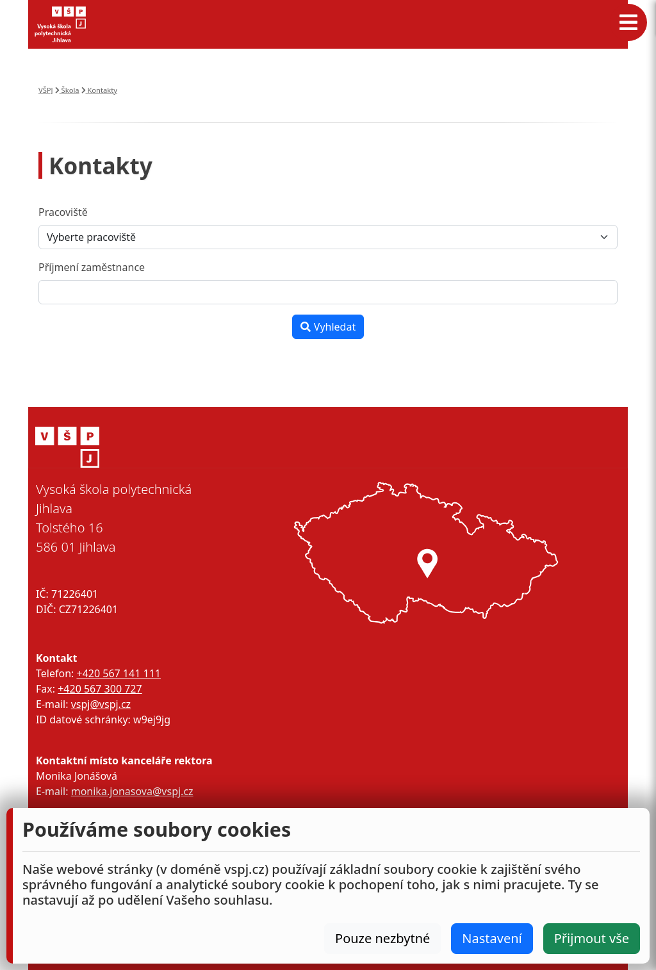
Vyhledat (328, 327)
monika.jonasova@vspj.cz (132, 791)
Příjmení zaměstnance (91, 267)
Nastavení (491, 938)
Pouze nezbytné (382, 938)
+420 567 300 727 (100, 689)
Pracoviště (63, 212)
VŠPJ (45, 90)
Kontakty (99, 90)
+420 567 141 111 (118, 673)
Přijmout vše (591, 938)
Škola (67, 90)
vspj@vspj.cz (101, 704)
